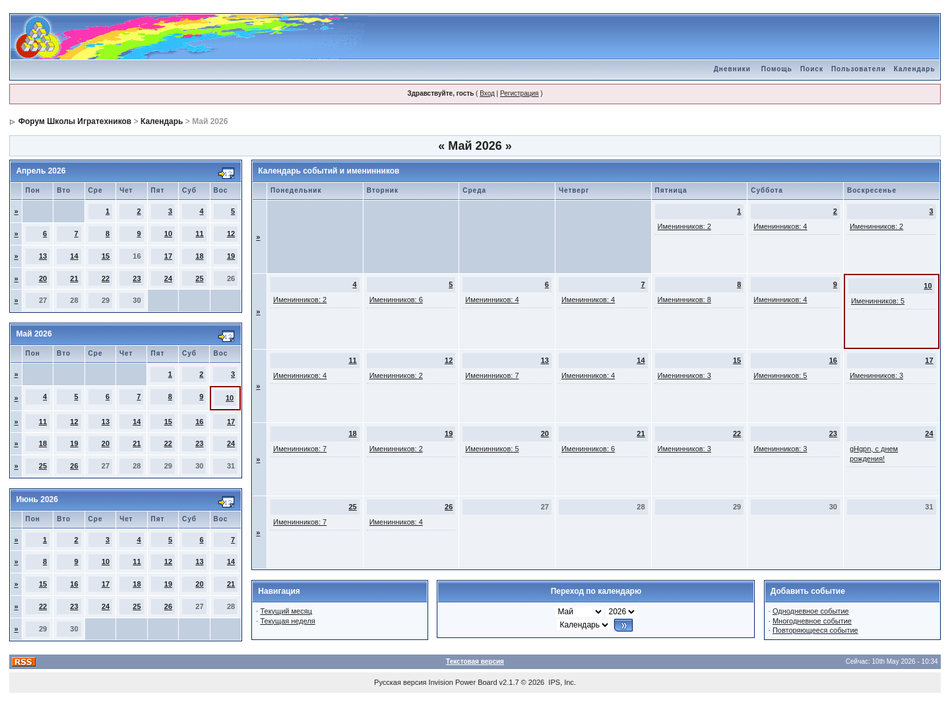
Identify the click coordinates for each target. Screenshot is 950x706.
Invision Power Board (463, 682)
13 (43, 256)
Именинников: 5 (877, 301)
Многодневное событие (812, 621)
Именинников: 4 (780, 226)
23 (137, 278)
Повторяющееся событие (815, 630)
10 (168, 234)
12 (231, 234)
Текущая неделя (287, 621)
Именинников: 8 (684, 300)
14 (74, 256)
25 (199, 278)
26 (74, 466)
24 (168, 278)
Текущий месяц (286, 611)
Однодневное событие (811, 611)
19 (231, 256)
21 (74, 278)
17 (168, 256)
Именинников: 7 (492, 375)
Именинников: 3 (684, 375)
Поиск (811, 69)
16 (199, 422)
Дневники (732, 69)
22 (106, 278)
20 (43, 278)
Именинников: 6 (396, 300)
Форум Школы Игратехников (75, 121)
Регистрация (519, 93)
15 (106, 256)
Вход (487, 93)
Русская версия (400, 682)
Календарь (914, 69)
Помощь (776, 69)
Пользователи (858, 69)
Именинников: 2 (684, 226)
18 (199, 256)
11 (199, 234)
